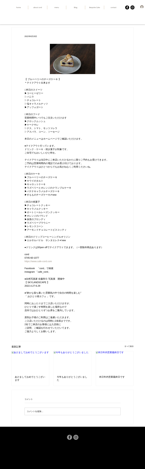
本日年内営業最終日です (112, 376)
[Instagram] (132, 7)
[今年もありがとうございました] (72, 361)
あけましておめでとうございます (30, 378)
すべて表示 (129, 346)
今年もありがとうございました (72, 378)
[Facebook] (127, 7)
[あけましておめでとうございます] (30, 361)
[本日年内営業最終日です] (114, 361)
